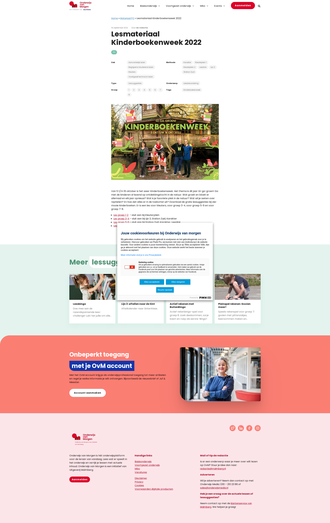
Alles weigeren (178, 282)
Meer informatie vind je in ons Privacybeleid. (141, 255)
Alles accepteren (151, 282)
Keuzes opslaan (165, 290)
